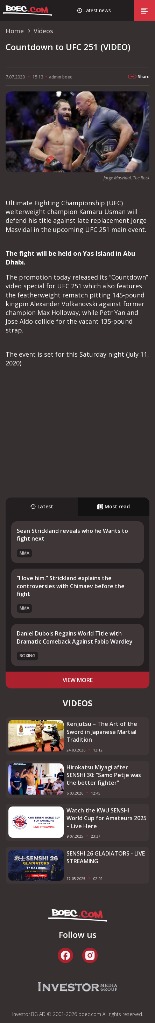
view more (78, 680)
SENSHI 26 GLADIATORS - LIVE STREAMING (105, 857)
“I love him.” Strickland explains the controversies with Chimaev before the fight (71, 586)
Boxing (27, 656)
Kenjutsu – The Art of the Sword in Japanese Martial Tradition (101, 731)
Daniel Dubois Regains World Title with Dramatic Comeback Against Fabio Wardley (75, 637)
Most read (113, 506)
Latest (41, 506)
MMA (24, 553)
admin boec (60, 77)
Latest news (97, 10)
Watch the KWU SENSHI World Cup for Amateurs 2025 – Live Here (106, 818)
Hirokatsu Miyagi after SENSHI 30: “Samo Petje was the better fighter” (103, 775)
